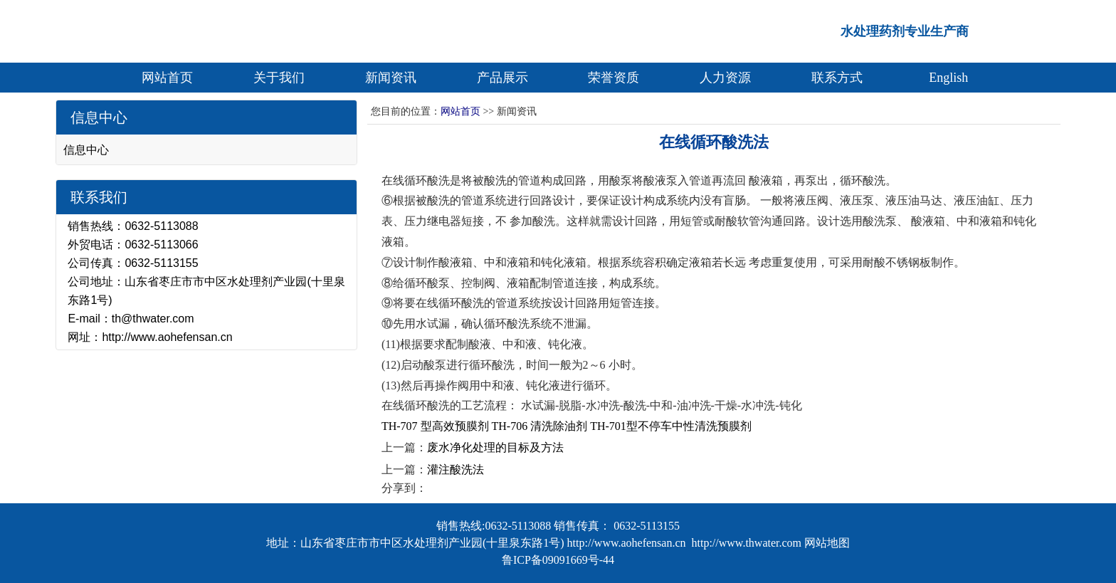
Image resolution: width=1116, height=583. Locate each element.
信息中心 (86, 150)
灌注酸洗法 (455, 469)
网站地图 (827, 543)
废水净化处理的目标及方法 (495, 447)
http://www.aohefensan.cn (167, 337)
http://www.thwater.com (747, 543)
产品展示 (502, 77)
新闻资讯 (390, 77)
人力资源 (725, 77)
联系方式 (837, 77)
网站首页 (167, 77)
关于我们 (279, 77)
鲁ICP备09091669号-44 (558, 560)
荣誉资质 (613, 77)
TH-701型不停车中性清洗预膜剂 (671, 426)
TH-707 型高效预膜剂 (435, 426)
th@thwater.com (153, 318)
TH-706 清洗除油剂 (540, 426)
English (948, 77)
